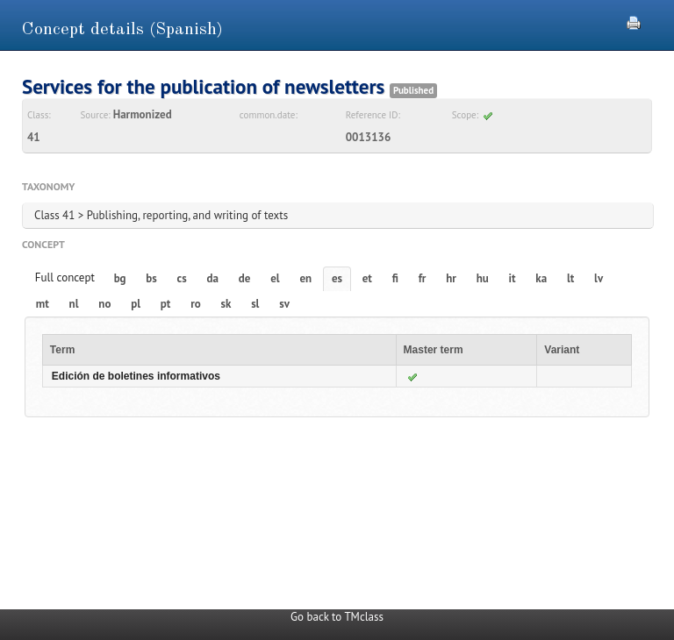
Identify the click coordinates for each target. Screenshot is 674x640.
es (337, 278)
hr (451, 278)
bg (120, 278)
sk (225, 303)
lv (598, 278)
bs (151, 278)
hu (483, 278)
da (213, 278)
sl (255, 303)
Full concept (65, 277)
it (512, 278)
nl (74, 303)
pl (135, 303)
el (274, 278)
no (104, 303)
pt (166, 303)
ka (541, 278)
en (305, 278)
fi (395, 278)
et (367, 278)
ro (195, 303)
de (245, 278)
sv (284, 303)
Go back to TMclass (337, 616)
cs (182, 278)
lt (570, 278)
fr (423, 278)
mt (42, 303)
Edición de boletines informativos (136, 376)
